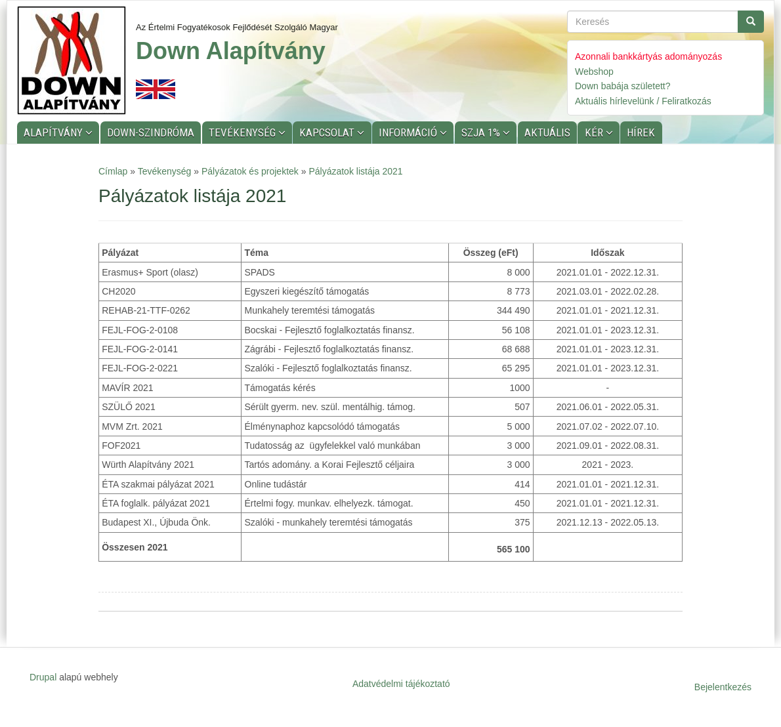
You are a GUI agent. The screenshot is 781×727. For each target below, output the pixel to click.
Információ (409, 132)
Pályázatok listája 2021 (355, 171)
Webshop (594, 71)
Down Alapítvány (231, 50)
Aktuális (547, 132)
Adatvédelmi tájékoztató (401, 683)
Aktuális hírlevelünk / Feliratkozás (643, 101)
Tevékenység (243, 132)
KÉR (595, 132)
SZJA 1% (482, 132)
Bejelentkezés (722, 687)
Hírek (641, 132)
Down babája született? (623, 86)
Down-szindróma (150, 132)
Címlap (112, 171)
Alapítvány (54, 132)
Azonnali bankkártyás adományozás (648, 56)
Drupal (43, 677)
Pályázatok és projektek (250, 171)
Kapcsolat (328, 132)
